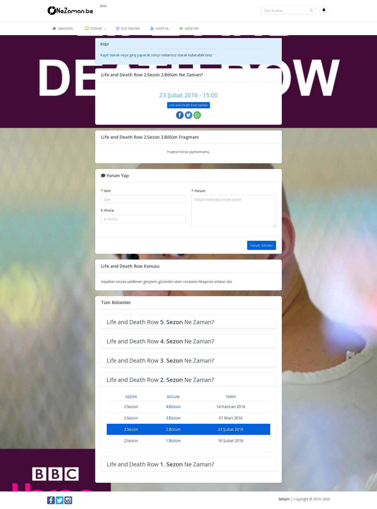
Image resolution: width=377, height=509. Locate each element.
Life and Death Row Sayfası (188, 105)
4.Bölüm (173, 406)
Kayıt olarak (109, 54)
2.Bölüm (173, 429)
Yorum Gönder (261, 245)
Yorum (198, 191)
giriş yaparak (139, 54)
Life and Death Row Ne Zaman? (160, 322)
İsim (106, 191)
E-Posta (107, 210)
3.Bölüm (173, 418)
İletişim (284, 499)
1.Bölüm (173, 440)
